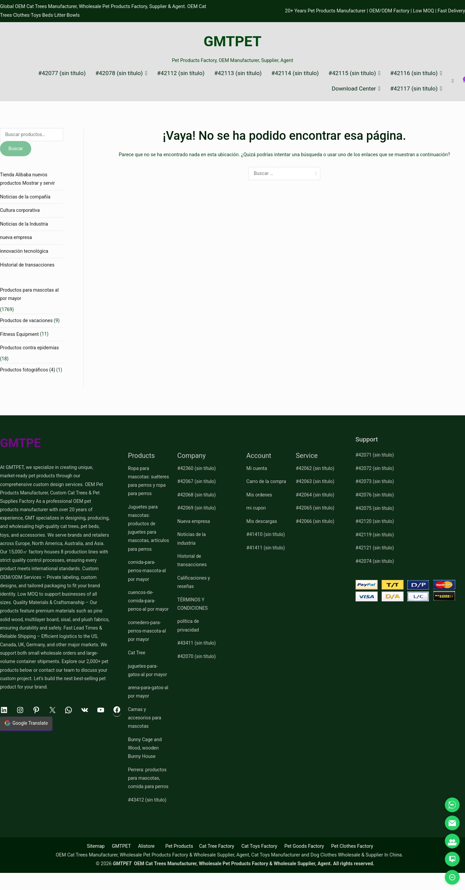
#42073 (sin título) (375, 481)
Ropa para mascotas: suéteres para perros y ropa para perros (148, 481)
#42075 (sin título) (375, 508)
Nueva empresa (193, 521)
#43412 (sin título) (147, 800)
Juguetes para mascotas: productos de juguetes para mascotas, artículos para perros (148, 528)
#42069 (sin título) (196, 508)
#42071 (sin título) (375, 455)
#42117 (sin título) (413, 89)
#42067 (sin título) (196, 481)
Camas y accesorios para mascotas (144, 718)
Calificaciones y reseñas (193, 582)
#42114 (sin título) (295, 73)
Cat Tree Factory (216, 846)
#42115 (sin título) (352, 73)
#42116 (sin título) (413, 73)
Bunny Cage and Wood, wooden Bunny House (145, 748)
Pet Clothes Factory (352, 846)
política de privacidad (188, 625)
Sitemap (96, 846)
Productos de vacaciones (26, 320)
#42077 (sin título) (62, 73)
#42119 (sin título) (375, 534)
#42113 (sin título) (238, 73)
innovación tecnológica (24, 251)
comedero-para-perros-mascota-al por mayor (147, 631)
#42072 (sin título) (375, 468)
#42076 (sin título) (375, 494)
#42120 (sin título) (375, 521)
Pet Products (179, 846)
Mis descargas (261, 521)
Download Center (354, 89)
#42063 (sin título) (315, 481)
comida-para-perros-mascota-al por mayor (147, 570)
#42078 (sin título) (119, 73)
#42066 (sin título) (315, 521)
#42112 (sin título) (180, 73)
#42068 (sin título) (196, 494)
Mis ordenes (259, 494)
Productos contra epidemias (29, 347)
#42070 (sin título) (196, 656)
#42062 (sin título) (315, 468)
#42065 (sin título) (315, 508)
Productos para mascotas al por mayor (29, 294)
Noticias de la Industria (24, 224)
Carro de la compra (266, 481)
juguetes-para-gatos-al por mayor (147, 670)
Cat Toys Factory (259, 846)
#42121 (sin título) (375, 547)
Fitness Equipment (19, 334)
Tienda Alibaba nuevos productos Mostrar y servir (27, 179)
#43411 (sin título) (196, 643)
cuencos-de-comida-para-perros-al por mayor (148, 601)
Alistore (146, 846)
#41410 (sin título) (265, 534)
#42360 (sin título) (196, 468)
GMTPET (232, 41)
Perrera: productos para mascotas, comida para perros (148, 778)
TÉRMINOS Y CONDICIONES (192, 604)
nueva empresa (16, 237)
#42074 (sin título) (375, 561)
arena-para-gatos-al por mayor (148, 692)
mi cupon (256, 508)
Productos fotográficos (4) (27, 369)
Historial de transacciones (27, 265)
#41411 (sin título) (265, 547)
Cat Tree (136, 652)
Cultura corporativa (20, 210)
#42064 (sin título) (315, 494)
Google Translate (26, 723)
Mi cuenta (256, 468)
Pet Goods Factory (304, 846)
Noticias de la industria (191, 538)
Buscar (15, 148)
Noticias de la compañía (25, 196)
